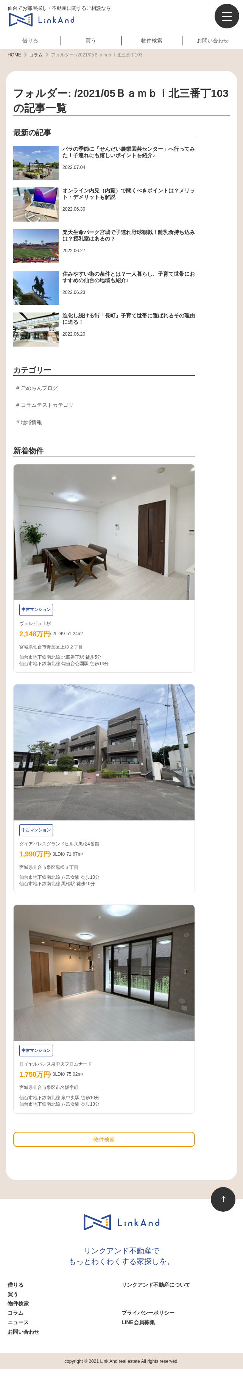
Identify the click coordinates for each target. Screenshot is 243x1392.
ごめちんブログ (39, 388)
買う (91, 40)
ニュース (18, 1322)
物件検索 (151, 40)
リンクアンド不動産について (156, 1285)
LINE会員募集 (138, 1322)
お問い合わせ (213, 40)
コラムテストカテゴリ (47, 405)
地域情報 (31, 422)
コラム (15, 1313)
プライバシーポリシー (148, 1313)
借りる (30, 40)
